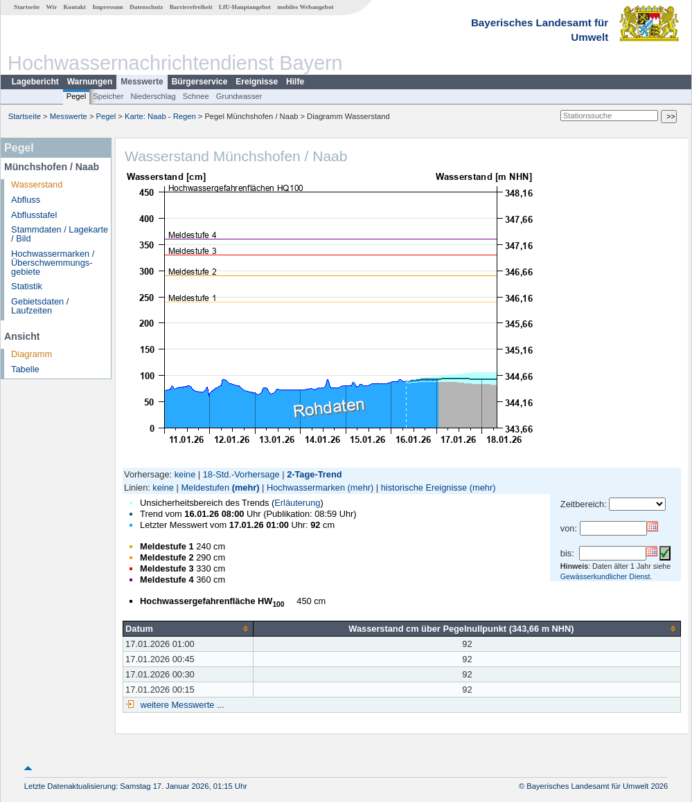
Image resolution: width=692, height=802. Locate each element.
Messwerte (142, 81)
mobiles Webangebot (305, 6)
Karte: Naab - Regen (160, 116)
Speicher (108, 96)
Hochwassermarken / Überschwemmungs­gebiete (52, 262)
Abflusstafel (34, 215)
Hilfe (295, 81)
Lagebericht (35, 81)
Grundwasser (239, 96)
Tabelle (25, 369)
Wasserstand (36, 184)
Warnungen (90, 81)
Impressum (107, 6)
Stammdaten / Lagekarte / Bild (59, 234)
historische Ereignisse (424, 487)
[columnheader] (188, 628)
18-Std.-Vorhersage (241, 474)
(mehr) (246, 487)
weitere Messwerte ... (181, 705)
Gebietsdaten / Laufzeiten (40, 306)
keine (185, 474)
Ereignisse (257, 81)
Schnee (196, 96)
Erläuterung (297, 503)
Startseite (26, 6)
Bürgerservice (200, 81)
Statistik (26, 286)
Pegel (76, 96)
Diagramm (31, 354)
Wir (51, 6)
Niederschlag (152, 96)
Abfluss (25, 199)
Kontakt (74, 6)
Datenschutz (146, 6)
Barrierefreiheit (191, 6)
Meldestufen (205, 487)
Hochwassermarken (306, 487)
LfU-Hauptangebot (245, 6)
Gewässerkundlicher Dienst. (606, 576)
